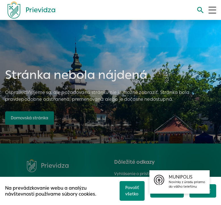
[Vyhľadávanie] (200, 10)
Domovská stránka (30, 117)
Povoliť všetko (130, 190)
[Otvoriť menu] (212, 10)
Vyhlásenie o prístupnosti (139, 173)
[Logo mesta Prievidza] (29, 10)
